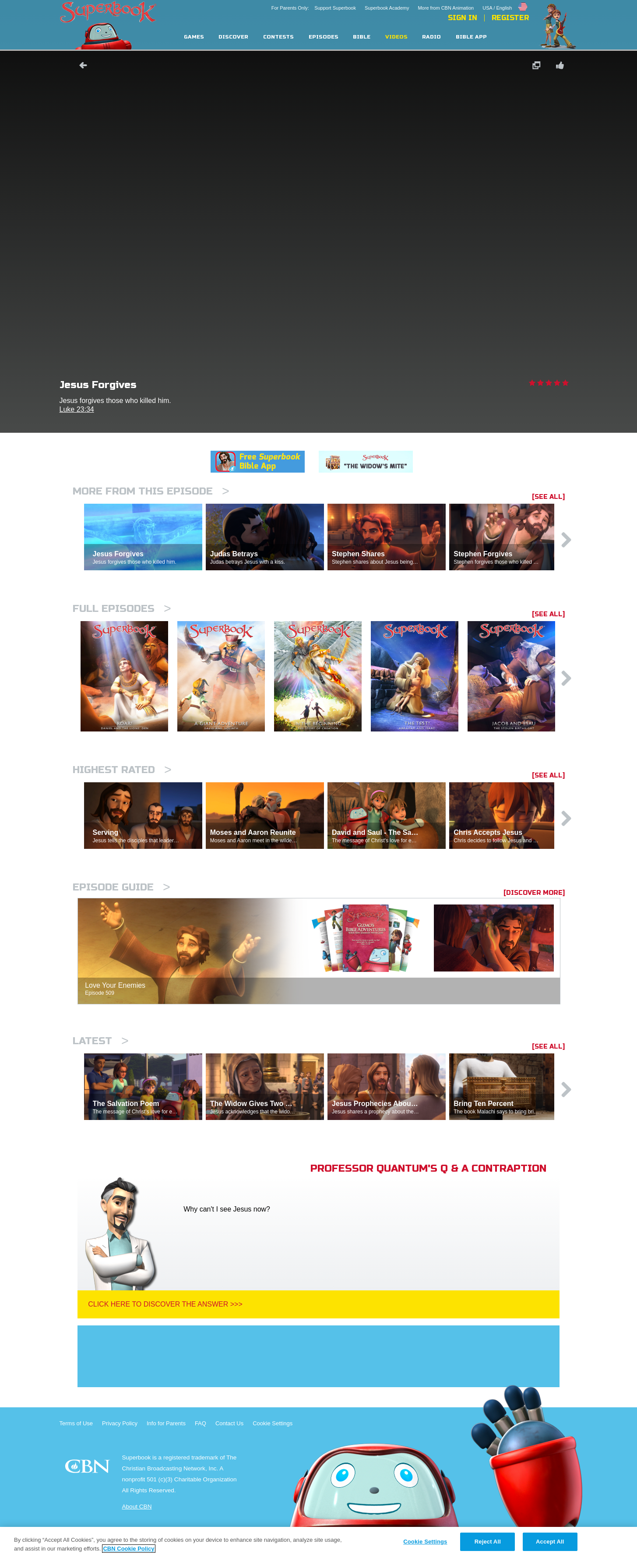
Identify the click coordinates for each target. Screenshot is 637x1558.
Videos (396, 37)
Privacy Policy (119, 1423)
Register (510, 17)
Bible (361, 37)
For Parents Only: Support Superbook (313, 8)
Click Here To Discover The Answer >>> (165, 1304)
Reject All (488, 1541)
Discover (233, 37)
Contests (278, 37)
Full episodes (122, 609)
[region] (318, 1542)
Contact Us (229, 1423)
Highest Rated (122, 770)
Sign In (462, 17)
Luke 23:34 (77, 409)
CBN (89, 1469)
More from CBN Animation (446, 8)
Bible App (471, 37)
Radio (431, 37)
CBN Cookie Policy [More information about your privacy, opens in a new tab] (128, 1548)
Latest (101, 1041)
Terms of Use (76, 1423)
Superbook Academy (387, 8)
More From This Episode (151, 491)
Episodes (323, 37)
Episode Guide (121, 887)
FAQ (200, 1423)
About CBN (136, 1506)
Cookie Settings (272, 1423)
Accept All (550, 1541)
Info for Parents (166, 1423)
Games (194, 37)
